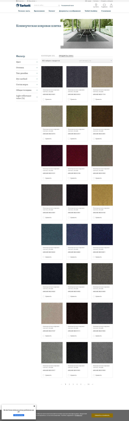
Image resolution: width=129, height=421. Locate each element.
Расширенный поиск (67, 5)
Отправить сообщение (107, 1)
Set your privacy (19, 415)
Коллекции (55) (48, 56)
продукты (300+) (66, 56)
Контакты (96, 1)
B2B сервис (88, 1)
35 (88, 384)
